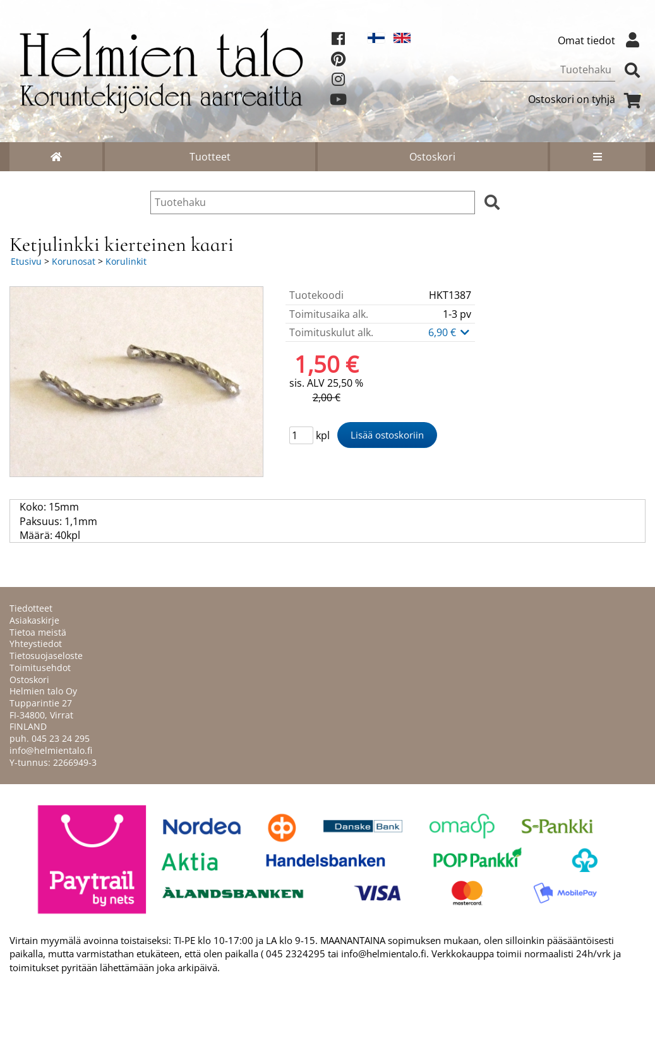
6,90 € (449, 332)
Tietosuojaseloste (46, 656)
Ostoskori (432, 157)
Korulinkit (126, 261)
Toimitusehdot (40, 668)
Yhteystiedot (35, 644)
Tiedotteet (30, 608)
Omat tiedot (602, 40)
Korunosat (73, 261)
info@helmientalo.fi (50, 750)
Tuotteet (210, 157)
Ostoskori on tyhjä (587, 99)
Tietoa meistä (37, 632)
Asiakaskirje (34, 620)
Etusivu (26, 261)
